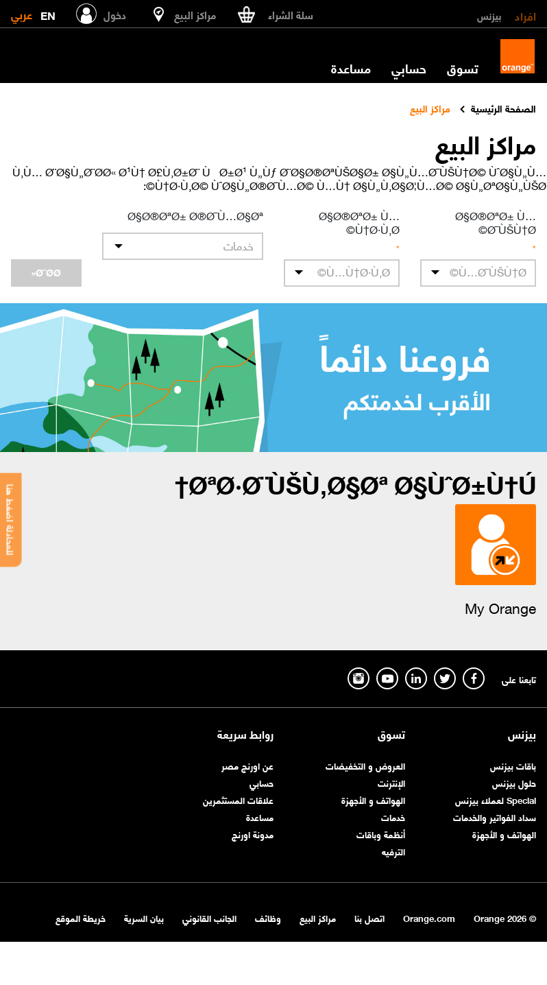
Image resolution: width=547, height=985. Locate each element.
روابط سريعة (245, 733)
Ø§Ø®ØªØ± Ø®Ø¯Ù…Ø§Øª (195, 215)
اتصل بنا (369, 917)
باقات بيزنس (513, 765)
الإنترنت (391, 782)
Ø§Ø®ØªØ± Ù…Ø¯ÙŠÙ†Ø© (495, 221)
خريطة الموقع (81, 917)
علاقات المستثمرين (238, 799)
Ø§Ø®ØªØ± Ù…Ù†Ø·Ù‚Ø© (359, 221)
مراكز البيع (318, 917)
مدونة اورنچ (253, 833)
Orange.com (429, 917)
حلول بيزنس (514, 782)
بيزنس (489, 15)
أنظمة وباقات (380, 833)
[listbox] (182, 246)
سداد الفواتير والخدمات (494, 816)
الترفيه (393, 850)
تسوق (462, 68)
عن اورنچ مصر (247, 765)
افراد (525, 15)
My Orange (500, 606)
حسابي (408, 68)
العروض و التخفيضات (365, 765)
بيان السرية (144, 917)
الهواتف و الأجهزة (504, 833)
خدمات (393, 816)
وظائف (268, 917)
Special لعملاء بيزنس (495, 799)
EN (48, 12)
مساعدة (351, 68)
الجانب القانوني (209, 917)
